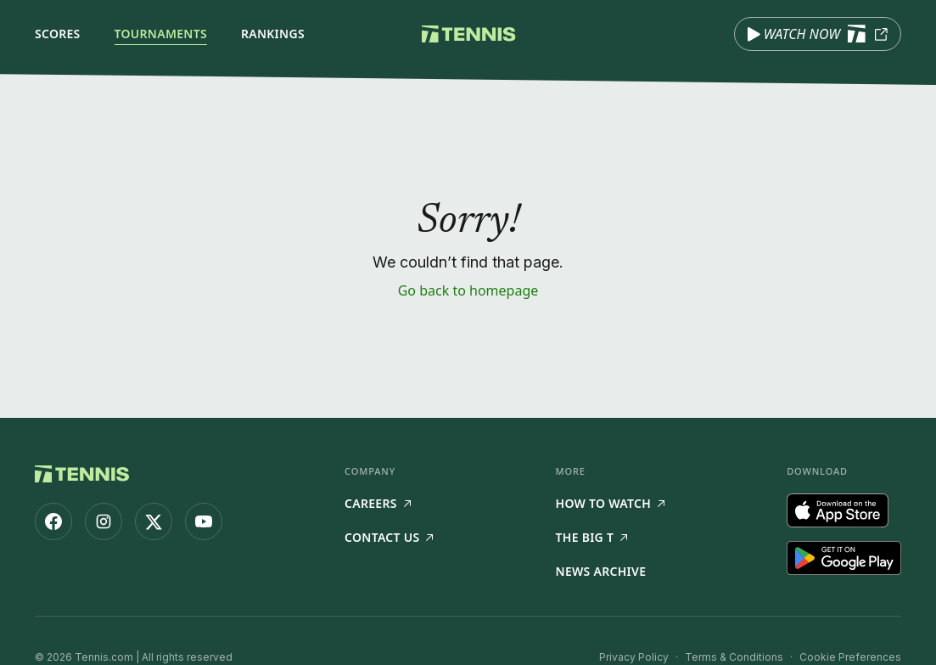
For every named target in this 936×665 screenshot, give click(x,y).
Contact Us (389, 537)
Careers (378, 503)
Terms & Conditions (734, 657)
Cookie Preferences (850, 657)
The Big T (592, 537)
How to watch (610, 503)
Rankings (273, 33)
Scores (58, 33)
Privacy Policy (634, 657)
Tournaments (161, 33)
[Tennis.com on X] (153, 521)
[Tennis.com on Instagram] (103, 521)
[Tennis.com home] (468, 33)
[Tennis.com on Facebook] (53, 521)
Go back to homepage (468, 290)
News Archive (601, 571)
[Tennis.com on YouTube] (203, 521)
